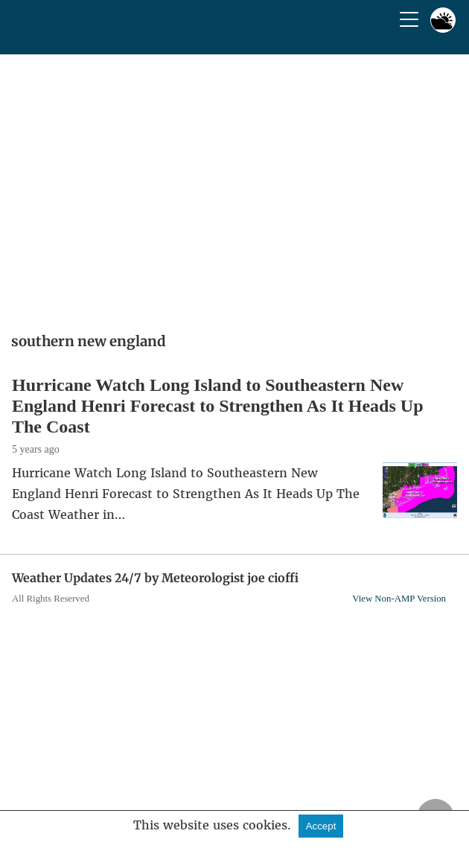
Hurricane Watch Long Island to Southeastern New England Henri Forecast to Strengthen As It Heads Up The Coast (217, 405)
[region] (234, 188)
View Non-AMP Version (399, 598)
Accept (321, 826)
